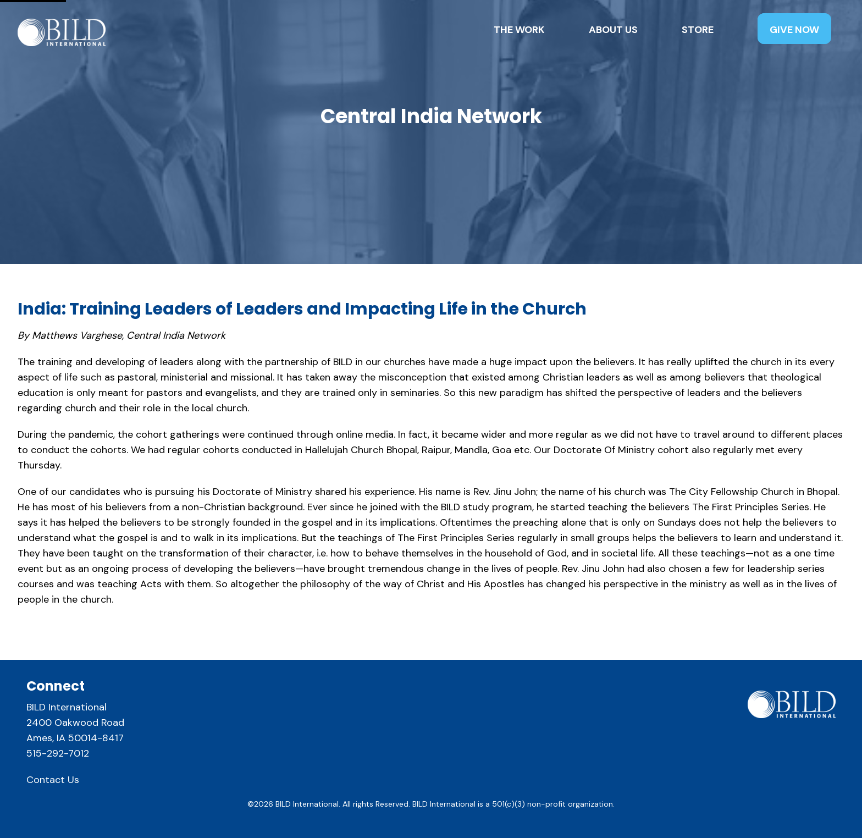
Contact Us (52, 779)
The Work (519, 29)
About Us (613, 29)
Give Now (794, 29)
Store (698, 29)
